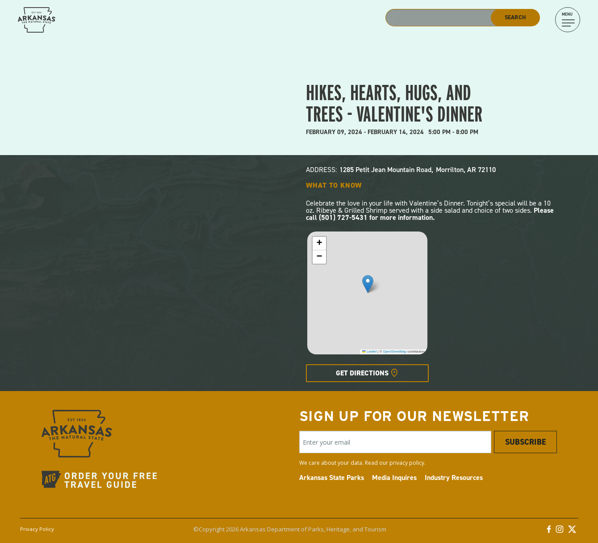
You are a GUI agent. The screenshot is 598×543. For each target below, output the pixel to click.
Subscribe (525, 442)
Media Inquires (394, 477)
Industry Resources (454, 477)
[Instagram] (559, 531)
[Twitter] (572, 531)
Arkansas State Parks (331, 477)
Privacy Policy (37, 529)
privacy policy (406, 463)
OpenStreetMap (394, 351)
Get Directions (362, 373)
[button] (367, 284)
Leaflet (369, 351)
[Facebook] (548, 531)
